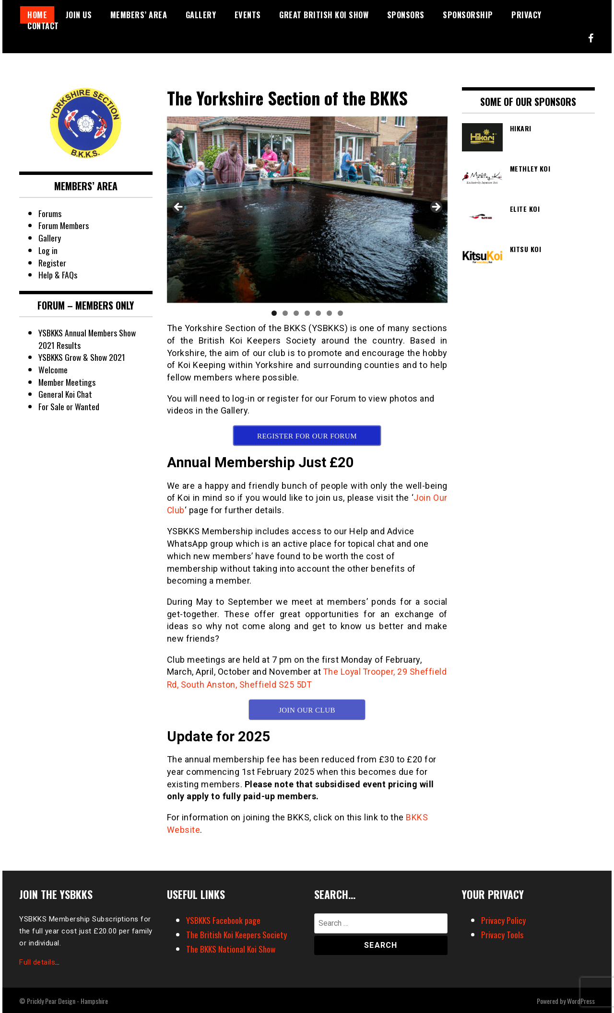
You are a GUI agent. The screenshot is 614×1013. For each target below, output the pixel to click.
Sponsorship (468, 15)
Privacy (526, 15)
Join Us (79, 15)
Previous (179, 207)
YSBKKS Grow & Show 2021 (82, 357)
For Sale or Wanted (68, 406)
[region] (307, 209)
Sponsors (406, 15)
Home (37, 15)
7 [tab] (340, 313)
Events (248, 15)
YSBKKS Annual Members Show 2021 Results (88, 338)
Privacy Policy (503, 919)
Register (52, 262)
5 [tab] (318, 313)
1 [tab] (274, 313)
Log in (48, 250)
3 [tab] (296, 313)
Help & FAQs (57, 274)
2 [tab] (285, 313)
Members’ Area (138, 15)
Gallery (201, 15)
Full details (37, 961)
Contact (43, 26)
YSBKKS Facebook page (223, 919)
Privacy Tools (502, 933)
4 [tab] (307, 313)
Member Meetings (67, 382)
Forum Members (63, 225)
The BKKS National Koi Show (231, 948)
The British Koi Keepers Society (237, 933)
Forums (49, 213)
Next (435, 207)
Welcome (52, 369)
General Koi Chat (65, 394)
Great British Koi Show (323, 15)
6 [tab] (329, 313)
